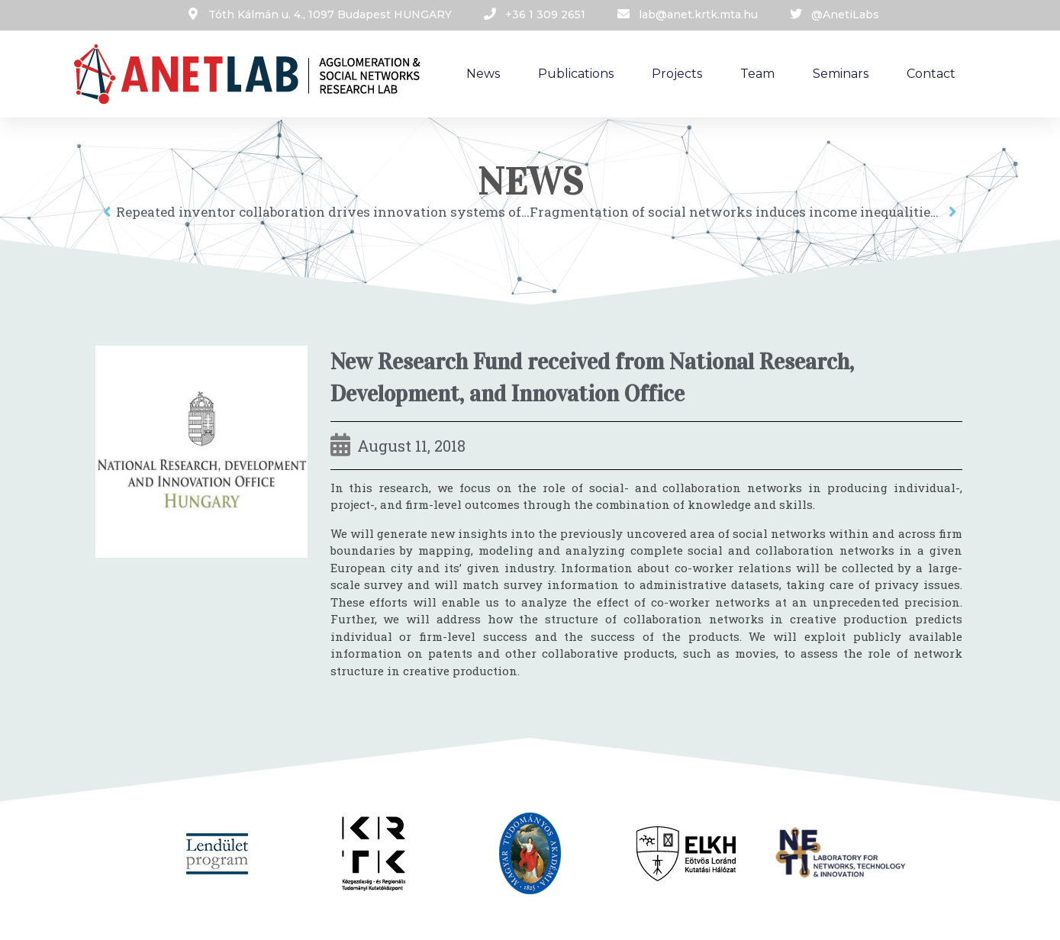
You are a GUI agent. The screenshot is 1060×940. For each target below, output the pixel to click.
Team (757, 73)
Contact (931, 73)
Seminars (840, 73)
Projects (677, 73)
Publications (576, 73)
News (483, 73)
